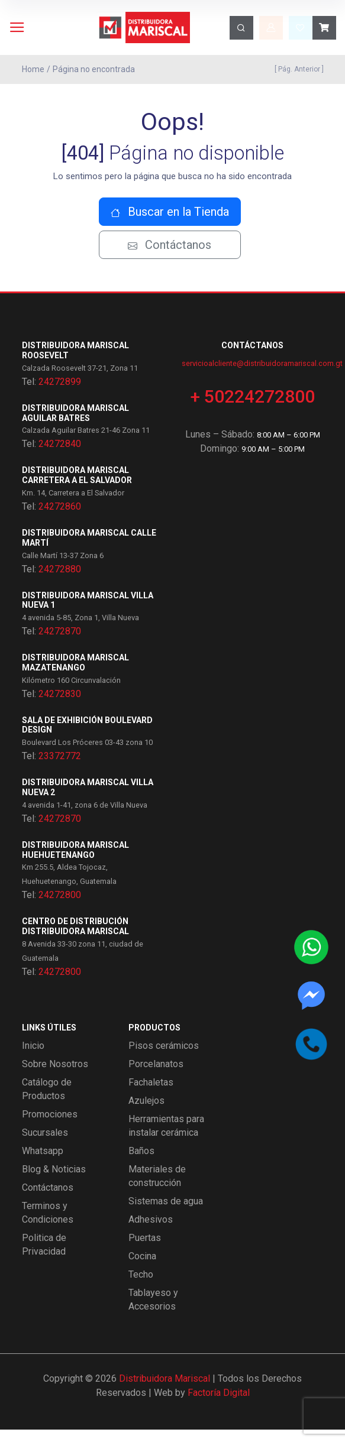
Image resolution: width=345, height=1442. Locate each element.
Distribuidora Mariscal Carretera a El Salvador (77, 487)
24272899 (59, 394)
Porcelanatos (155, 1076)
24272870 (59, 643)
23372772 (59, 768)
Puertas (144, 1250)
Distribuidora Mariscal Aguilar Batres (75, 425)
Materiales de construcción (157, 1188)
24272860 (59, 518)
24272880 (59, 580)
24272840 (59, 456)
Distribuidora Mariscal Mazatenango (75, 675)
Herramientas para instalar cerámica (166, 1138)
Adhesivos (150, 1231)
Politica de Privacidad (44, 1257)
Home (33, 69)
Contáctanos (169, 257)
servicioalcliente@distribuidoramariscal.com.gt (262, 375)
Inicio (33, 1058)
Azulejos (146, 1113)
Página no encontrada (94, 69)
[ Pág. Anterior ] (297, 69)
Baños (141, 1163)
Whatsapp (42, 1163)
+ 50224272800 (253, 408)
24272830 (59, 706)
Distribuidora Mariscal (164, 1390)
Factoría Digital (219, 1405)
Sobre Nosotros (55, 1076)
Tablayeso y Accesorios (153, 1312)
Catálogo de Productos (47, 1101)
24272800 (59, 907)
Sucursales (45, 1145)
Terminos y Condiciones (47, 1225)
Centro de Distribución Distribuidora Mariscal (75, 938)
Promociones (50, 1126)
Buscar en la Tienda (170, 224)
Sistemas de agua (165, 1213)
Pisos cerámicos (163, 1058)
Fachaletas (150, 1094)
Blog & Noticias (54, 1181)
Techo (140, 1286)
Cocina (142, 1268)
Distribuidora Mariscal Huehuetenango (75, 862)
